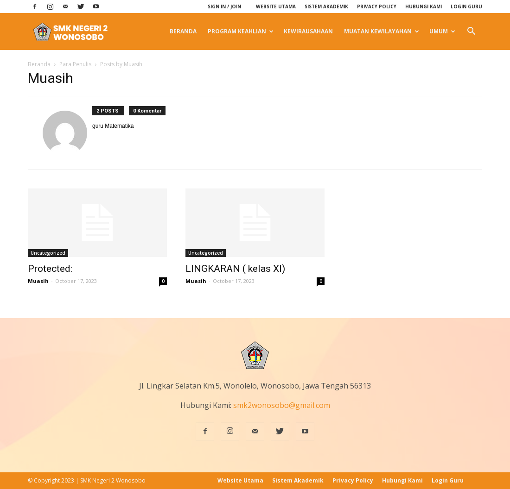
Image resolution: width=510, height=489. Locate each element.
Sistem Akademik (326, 6)
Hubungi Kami (423, 6)
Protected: (50, 268)
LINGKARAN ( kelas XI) (235, 268)
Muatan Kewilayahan (381, 31)
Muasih (38, 280)
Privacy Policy (376, 6)
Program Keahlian (241, 31)
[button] (471, 31)
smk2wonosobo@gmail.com (281, 405)
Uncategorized (48, 253)
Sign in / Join (224, 6)
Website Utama (276, 6)
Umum (442, 31)
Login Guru (466, 6)
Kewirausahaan (308, 31)
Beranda (183, 31)
